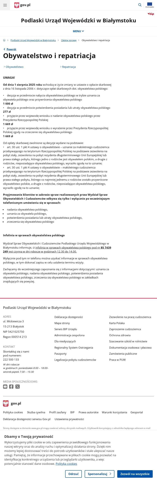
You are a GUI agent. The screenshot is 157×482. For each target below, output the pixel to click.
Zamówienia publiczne (123, 353)
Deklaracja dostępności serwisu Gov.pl (26, 419)
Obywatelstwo (14, 66)
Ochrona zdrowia (120, 335)
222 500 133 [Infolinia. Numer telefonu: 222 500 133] (11, 359)
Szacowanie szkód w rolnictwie (128, 341)
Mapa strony (62, 323)
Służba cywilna (36, 412)
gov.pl (12, 403)
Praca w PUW (117, 359)
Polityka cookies (13, 412)
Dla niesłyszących (65, 341)
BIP (72, 412)
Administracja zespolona (69, 335)
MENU (78, 31)
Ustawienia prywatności (69, 419)
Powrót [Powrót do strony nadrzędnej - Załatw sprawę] (11, 49)
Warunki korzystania (114, 412)
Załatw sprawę (68, 40)
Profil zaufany (57, 412)
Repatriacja (69, 66)
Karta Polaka (117, 323)
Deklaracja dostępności (68, 317)
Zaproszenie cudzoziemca (125, 329)
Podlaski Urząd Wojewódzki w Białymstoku (78, 20)
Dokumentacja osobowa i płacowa (130, 347)
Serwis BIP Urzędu (65, 329)
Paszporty (60, 353)
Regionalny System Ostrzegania (73, 347)
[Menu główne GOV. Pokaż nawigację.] (5, 5)
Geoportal (137, 412)
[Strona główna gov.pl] (22, 5)
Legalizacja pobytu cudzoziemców (75, 359)
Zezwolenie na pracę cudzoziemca (130, 317)
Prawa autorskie (88, 412)
